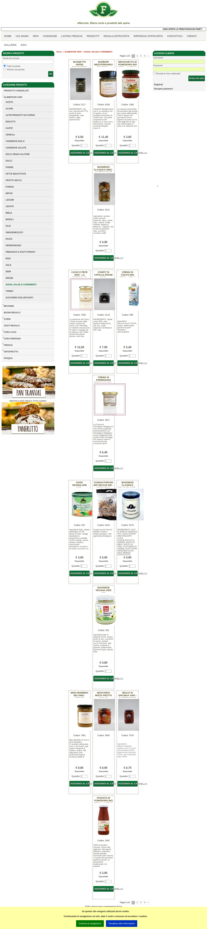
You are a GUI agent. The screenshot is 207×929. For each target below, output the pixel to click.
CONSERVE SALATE (16, 148)
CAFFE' (9, 128)
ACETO (9, 102)
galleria (10, 45)
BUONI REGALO (12, 312)
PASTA (9, 239)
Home (59, 52)
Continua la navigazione (90, 923)
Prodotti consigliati (16, 90)
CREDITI (192, 36)
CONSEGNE (50, 36)
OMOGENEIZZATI (14, 232)
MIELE (9, 213)
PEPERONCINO (13, 245)
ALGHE (9, 108)
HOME (7, 36)
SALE (8, 265)
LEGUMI (10, 200)
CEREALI (10, 134)
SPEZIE (9, 278)
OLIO (8, 226)
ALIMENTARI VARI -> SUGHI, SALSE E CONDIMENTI (88, 52)
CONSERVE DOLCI (15, 141)
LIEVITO (10, 206)
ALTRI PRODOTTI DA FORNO (20, 115)
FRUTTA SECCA (14, 180)
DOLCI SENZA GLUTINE (18, 154)
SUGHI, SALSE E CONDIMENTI (21, 284)
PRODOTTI (93, 36)
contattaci (175, 36)
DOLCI (9, 161)
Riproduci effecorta (148, 36)
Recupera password (163, 89)
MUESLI (10, 219)
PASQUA (8, 358)
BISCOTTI (10, 121)
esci (24, 45)
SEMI (8, 271)
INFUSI (9, 193)
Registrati (158, 84)
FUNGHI (10, 187)
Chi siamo (22, 36)
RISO (8, 258)
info (36, 36)
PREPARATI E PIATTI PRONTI (20, 252)
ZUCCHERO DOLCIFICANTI (19, 297)
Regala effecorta (116, 36)
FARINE (9, 167)
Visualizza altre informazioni (122, 923)
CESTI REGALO (12, 325)
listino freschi (71, 36)
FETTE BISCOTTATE (16, 174)
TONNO (9, 291)
